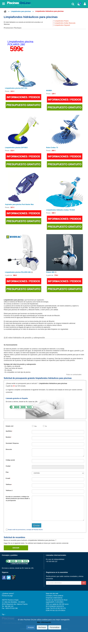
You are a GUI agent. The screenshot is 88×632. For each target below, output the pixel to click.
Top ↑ (3, 614)
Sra (35, 426)
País (7, 472)
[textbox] (58, 461)
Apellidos (9, 431)
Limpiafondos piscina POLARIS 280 (19, 272)
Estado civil (9, 426)
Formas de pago (7, 596)
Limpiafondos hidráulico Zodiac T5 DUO (60, 210)
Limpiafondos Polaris (62, 21)
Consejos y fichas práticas (54, 596)
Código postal (10, 460)
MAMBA (49, 90)
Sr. (46, 426)
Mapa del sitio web (52, 593)
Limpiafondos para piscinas (21, 11)
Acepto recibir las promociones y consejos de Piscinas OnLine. (25, 529)
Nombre (8, 437)
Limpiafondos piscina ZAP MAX (16, 147)
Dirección (9, 449)
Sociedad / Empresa (12, 443)
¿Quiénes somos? (8, 593)
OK (84, 583)
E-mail (8, 478)
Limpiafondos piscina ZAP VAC (16, 88)
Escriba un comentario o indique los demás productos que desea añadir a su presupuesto (18, 498)
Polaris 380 (51, 272)
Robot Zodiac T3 (52, 147)
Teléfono (9, 484)
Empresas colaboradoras (54, 598)
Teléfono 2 (9, 490)
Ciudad (8, 466)
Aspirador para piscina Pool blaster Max (19, 204)
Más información (44, 622)
